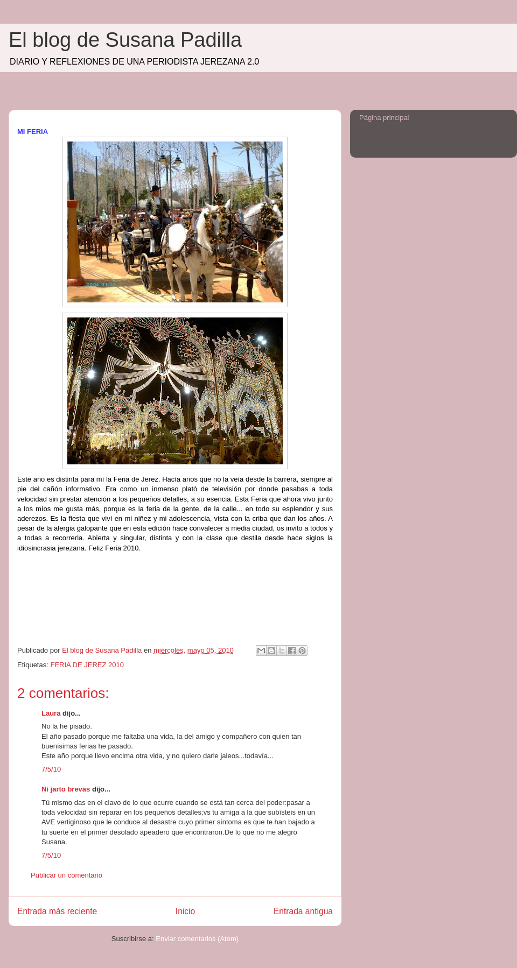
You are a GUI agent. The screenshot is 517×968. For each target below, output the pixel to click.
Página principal (384, 118)
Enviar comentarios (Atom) (197, 939)
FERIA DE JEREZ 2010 (87, 665)
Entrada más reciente (57, 911)
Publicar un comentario (66, 875)
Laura (50, 713)
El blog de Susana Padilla (125, 40)
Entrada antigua (303, 911)
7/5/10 (51, 769)
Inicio (185, 911)
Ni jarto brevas (65, 789)
